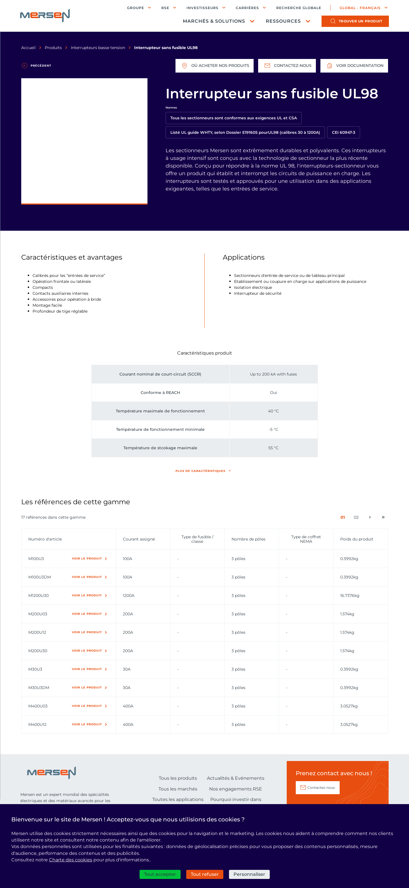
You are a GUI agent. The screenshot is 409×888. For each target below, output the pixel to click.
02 (357, 518)
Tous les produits (178, 778)
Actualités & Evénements (235, 778)
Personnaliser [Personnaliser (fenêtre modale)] (249, 874)
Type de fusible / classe (197, 539)
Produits (53, 47)
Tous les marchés (178, 789)
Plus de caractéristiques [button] (200, 471)
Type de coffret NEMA (306, 539)
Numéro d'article (45, 539)
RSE (165, 8)
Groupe (135, 8)
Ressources (283, 21)
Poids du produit (356, 539)
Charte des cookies (70, 859)
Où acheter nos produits (211, 65)
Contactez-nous (285, 65)
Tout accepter (160, 874)
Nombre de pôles (248, 539)
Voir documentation (354, 65)
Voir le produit (87, 558)
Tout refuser (205, 874)
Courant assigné (139, 539)
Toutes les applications (178, 799)
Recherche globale (298, 8)
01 (344, 518)
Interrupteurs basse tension (98, 47)
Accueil (28, 47)
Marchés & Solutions (214, 21)
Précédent (41, 65)
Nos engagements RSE (235, 789)
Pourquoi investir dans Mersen (235, 802)
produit (360, 21)
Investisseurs (202, 8)
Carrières (247, 8)
